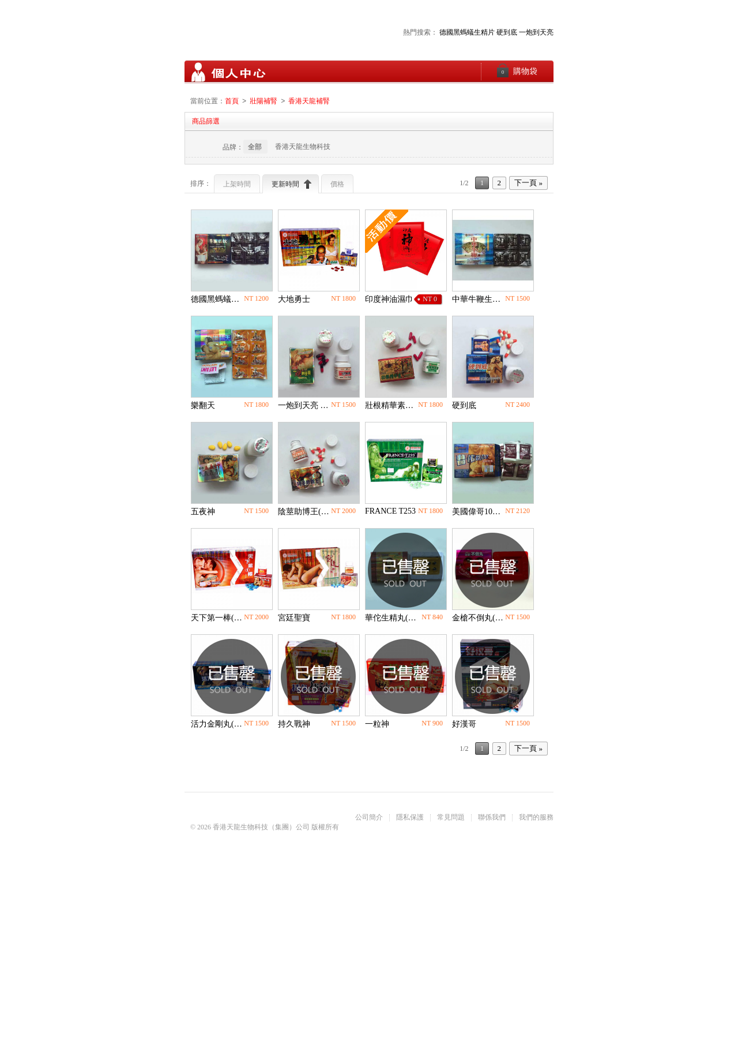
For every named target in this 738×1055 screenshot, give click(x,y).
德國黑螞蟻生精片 (467, 32)
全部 (255, 147)
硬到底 (506, 32)
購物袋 (516, 70)
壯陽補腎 (263, 102)
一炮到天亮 (536, 32)
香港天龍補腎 (309, 102)
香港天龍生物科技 (302, 147)
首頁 (232, 102)
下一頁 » (528, 183)
